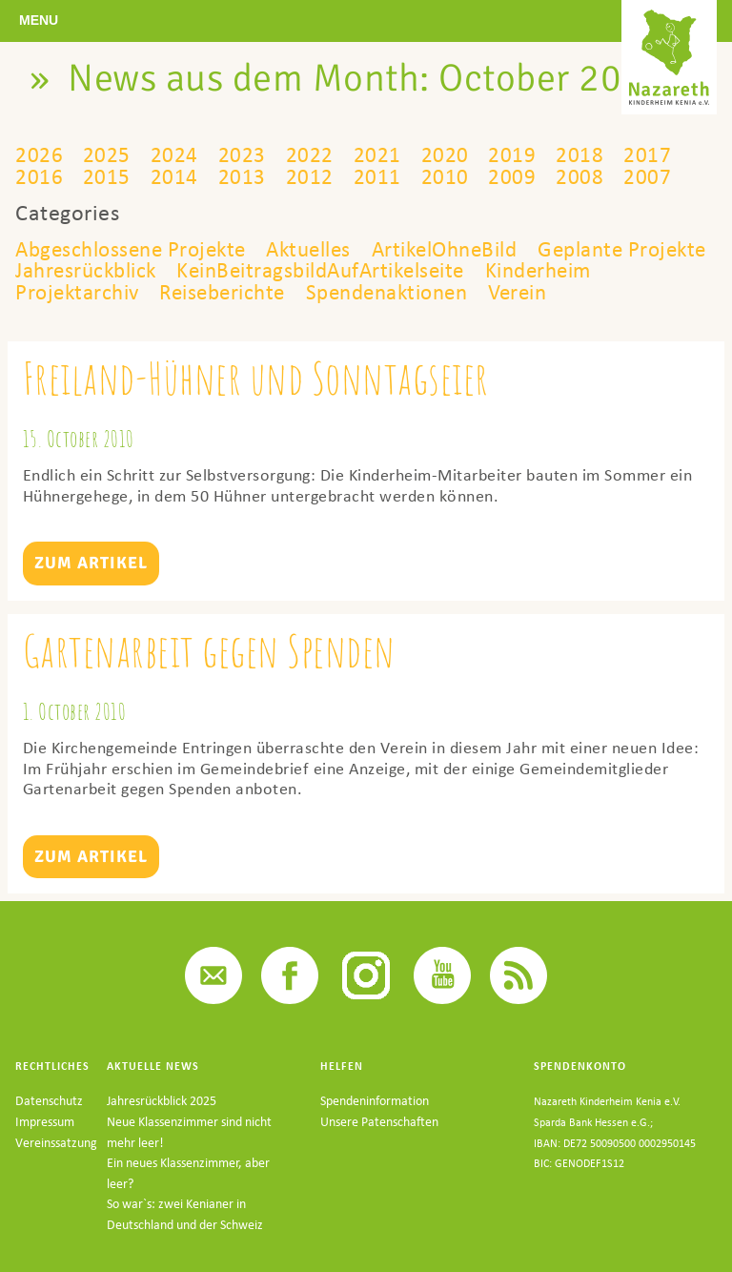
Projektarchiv (215, 291)
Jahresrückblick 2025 (161, 1123)
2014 (173, 176)
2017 (644, 154)
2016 (39, 176)
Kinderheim (72, 291)
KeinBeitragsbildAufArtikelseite (442, 269)
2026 (39, 154)
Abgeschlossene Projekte (136, 248)
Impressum (44, 1144)
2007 (644, 176)
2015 (107, 176)
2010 (442, 176)
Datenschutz (49, 1123)
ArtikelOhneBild (468, 248)
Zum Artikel (91, 583)
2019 (510, 154)
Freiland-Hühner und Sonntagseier (260, 399)
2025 (107, 154)
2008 (576, 176)
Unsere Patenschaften (379, 1144)
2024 (173, 154)
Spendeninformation (374, 1123)
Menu (38, 20)
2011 (375, 176)
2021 (375, 154)
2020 (442, 154)
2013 (241, 176)
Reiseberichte (367, 291)
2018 (576, 154)
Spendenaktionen (542, 291)
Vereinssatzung (56, 1164)
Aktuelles (324, 248)
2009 (510, 176)
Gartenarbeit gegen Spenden (211, 672)
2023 (241, 154)
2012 (308, 176)
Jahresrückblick (193, 269)
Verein (46, 313)
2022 (308, 154)
